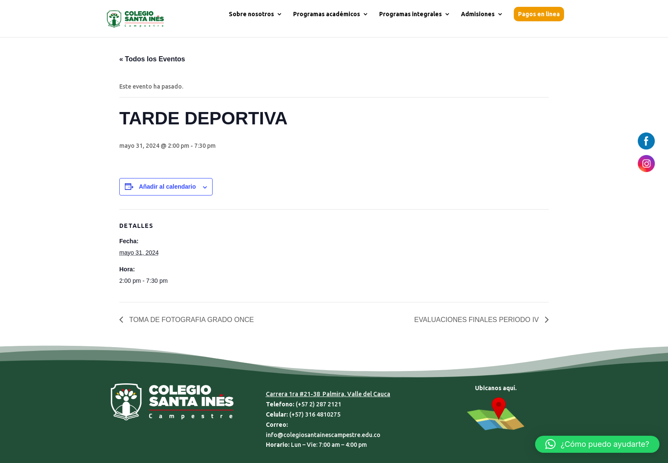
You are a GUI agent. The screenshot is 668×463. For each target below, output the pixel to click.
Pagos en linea (539, 14)
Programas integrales (410, 14)
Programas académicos (326, 14)
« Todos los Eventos (152, 59)
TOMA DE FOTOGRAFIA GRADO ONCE (190, 319)
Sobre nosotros (251, 14)
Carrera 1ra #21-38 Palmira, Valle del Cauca (328, 394)
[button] (597, 444)
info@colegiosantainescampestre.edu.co (323, 434)
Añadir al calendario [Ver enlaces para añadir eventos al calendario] (167, 186)
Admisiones (478, 14)
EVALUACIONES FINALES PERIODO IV (477, 319)
